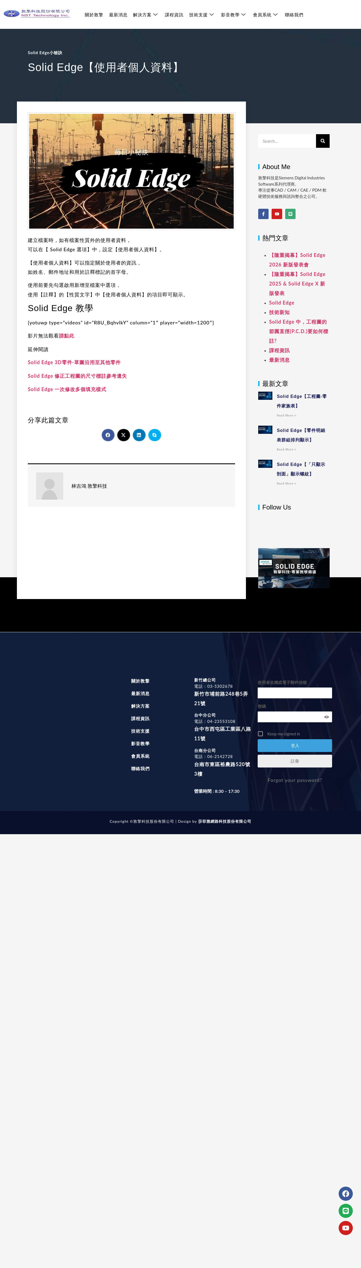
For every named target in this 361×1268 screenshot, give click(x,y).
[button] (108, 435)
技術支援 (201, 14)
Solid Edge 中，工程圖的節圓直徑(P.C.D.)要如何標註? (298, 331)
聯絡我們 (293, 14)
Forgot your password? (295, 780)
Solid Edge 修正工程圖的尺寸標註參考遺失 (77, 376)
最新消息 (118, 14)
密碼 (262, 706)
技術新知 (279, 312)
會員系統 (264, 14)
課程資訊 (174, 14)
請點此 (66, 336)
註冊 (295, 761)
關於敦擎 (94, 14)
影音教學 (233, 14)
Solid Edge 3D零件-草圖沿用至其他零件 (74, 362)
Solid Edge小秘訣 (45, 52)
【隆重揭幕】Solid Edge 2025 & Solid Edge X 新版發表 (297, 283)
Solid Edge (281, 303)
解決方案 (145, 14)
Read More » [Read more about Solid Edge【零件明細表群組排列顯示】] (286, 449)
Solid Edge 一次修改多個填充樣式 (67, 389)
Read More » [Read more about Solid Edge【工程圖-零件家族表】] (286, 415)
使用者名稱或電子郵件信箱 (282, 682)
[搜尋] (323, 141)
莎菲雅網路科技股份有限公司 (224, 821)
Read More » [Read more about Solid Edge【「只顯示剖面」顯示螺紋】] (286, 483)
